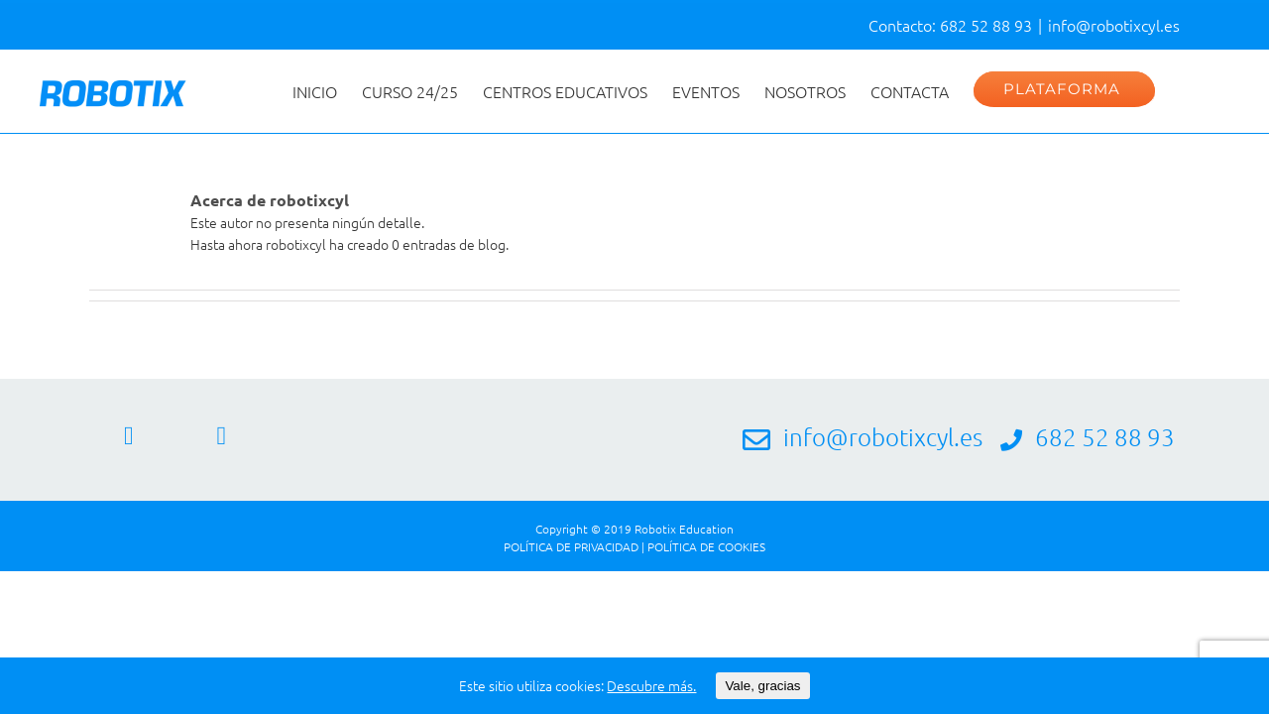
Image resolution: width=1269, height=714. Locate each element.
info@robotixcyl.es (1114, 25)
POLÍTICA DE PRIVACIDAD (571, 546)
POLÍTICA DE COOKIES (706, 546)
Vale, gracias (762, 685)
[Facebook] (129, 436)
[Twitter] (222, 436)
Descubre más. (651, 685)
